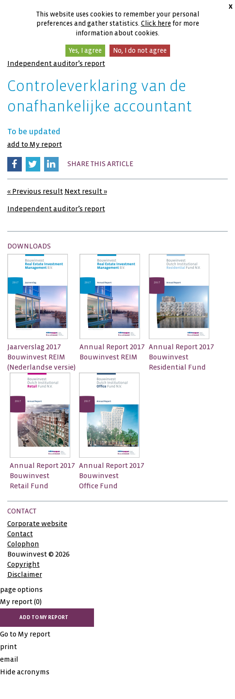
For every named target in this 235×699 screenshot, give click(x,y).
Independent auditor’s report (56, 63)
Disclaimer (24, 574)
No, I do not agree (140, 50)
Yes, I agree (85, 50)
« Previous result (35, 191)
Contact (20, 534)
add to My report (34, 144)
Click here (156, 23)
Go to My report (25, 634)
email (9, 659)
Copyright (23, 564)
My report (21, 602)
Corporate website (37, 524)
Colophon (23, 544)
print (8, 647)
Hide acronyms (24, 672)
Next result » (85, 191)
